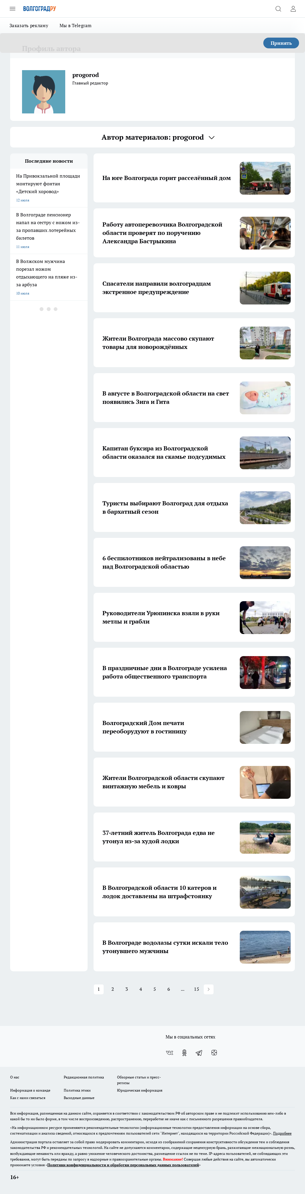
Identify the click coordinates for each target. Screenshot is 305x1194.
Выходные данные (79, 1097)
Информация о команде (30, 1090)
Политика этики (77, 1090)
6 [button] (168, 989)
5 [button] (154, 989)
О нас (14, 1077)
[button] (209, 989)
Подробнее (282, 1133)
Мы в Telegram (76, 25)
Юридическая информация (139, 1090)
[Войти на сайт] (293, 9)
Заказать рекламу (29, 25)
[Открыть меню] (12, 9)
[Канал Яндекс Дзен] (214, 1053)
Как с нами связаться (27, 1097)
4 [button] (140, 989)
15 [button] (196, 989)
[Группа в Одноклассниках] (184, 1053)
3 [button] (126, 989)
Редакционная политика (84, 1077)
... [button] (182, 989)
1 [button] (98, 989)
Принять (281, 43)
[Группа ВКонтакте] (169, 1053)
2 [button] (112, 989)
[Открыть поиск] (278, 9)
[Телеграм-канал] (199, 1053)
